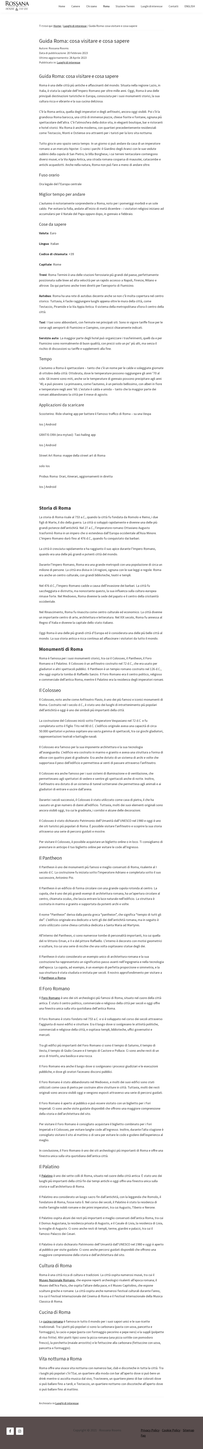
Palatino (47, 1176)
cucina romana (53, 1321)
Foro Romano (50, 998)
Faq (143, 1435)
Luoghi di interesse (68, 62)
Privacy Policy (150, 1430)
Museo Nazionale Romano (57, 1280)
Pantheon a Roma (53, 978)
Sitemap (188, 1430)
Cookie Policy (171, 1430)
